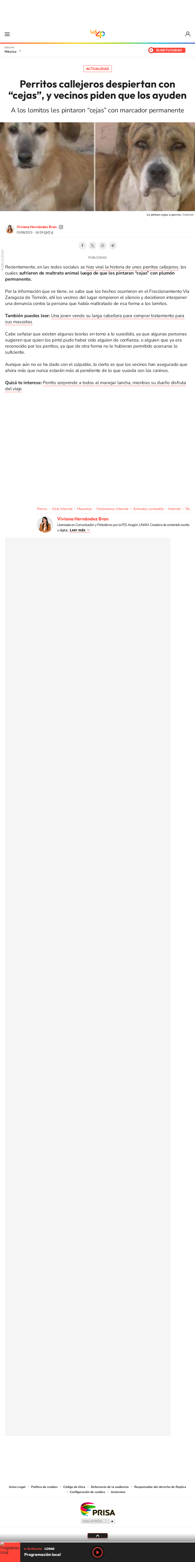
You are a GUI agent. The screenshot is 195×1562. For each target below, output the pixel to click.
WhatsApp (103, 246)
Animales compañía (148, 508)
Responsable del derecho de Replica (160, 1487)
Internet (174, 508)
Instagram (93, 1453)
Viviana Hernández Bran (37, 227)
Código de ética (74, 1487)
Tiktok (72, 1453)
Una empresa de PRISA (97, 1509)
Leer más (77, 530)
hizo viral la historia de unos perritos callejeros (132, 267)
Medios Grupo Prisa (98, 1521)
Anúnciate (118, 1492)
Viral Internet (62, 508)
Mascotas (84, 508)
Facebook (82, 246)
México (10, 51)
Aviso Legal (17, 1487)
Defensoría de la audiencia (110, 1487)
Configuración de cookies (87, 1492)
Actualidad (97, 68)
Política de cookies (44, 1487)
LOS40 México (97, 34)
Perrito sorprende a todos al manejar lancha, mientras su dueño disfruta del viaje (95, 386)
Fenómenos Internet (112, 508)
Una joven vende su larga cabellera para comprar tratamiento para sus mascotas (94, 319)
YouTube (82, 1453)
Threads (123, 1453)
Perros (42, 508)
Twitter (93, 246)
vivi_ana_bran (61, 227)
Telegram (113, 246)
